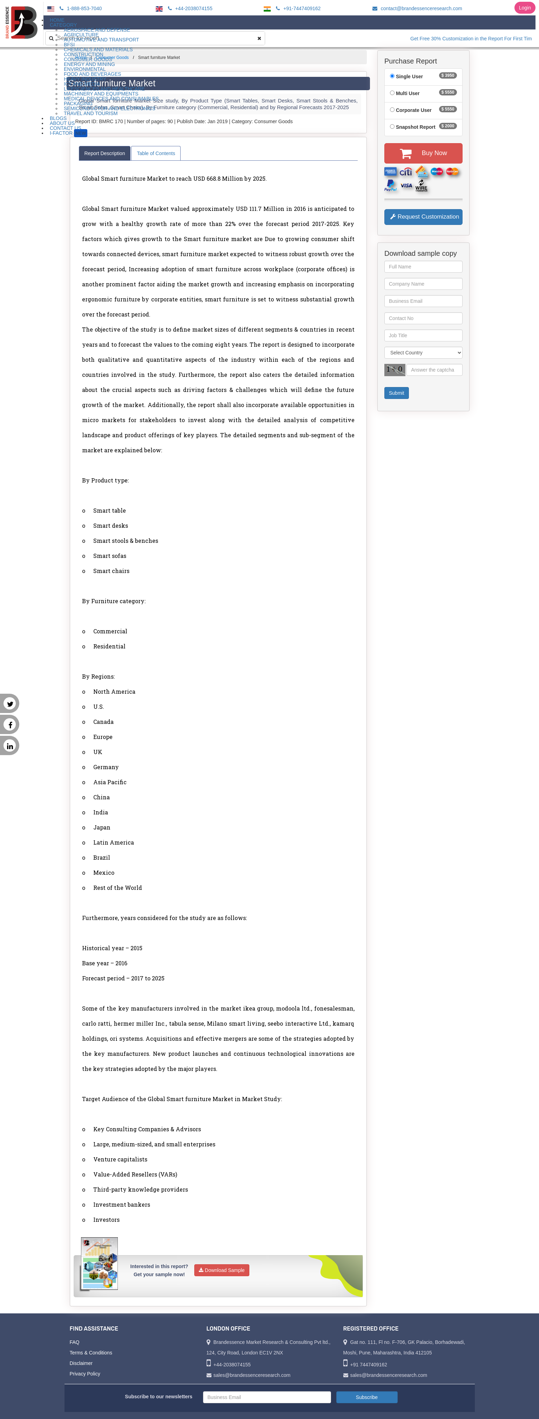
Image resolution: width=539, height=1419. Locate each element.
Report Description (105, 153)
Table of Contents (156, 153)
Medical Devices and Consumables (111, 98)
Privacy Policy (85, 1374)
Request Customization (424, 216)
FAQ (75, 1342)
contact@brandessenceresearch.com (416, 8)
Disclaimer (81, 1363)
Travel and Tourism (91, 113)
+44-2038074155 (189, 8)
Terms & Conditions (91, 1352)
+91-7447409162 (297, 8)
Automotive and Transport (101, 39)
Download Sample (222, 1270)
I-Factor (68, 133)
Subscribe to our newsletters (158, 1396)
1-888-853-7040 (80, 8)
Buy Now (423, 153)
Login (525, 8)
